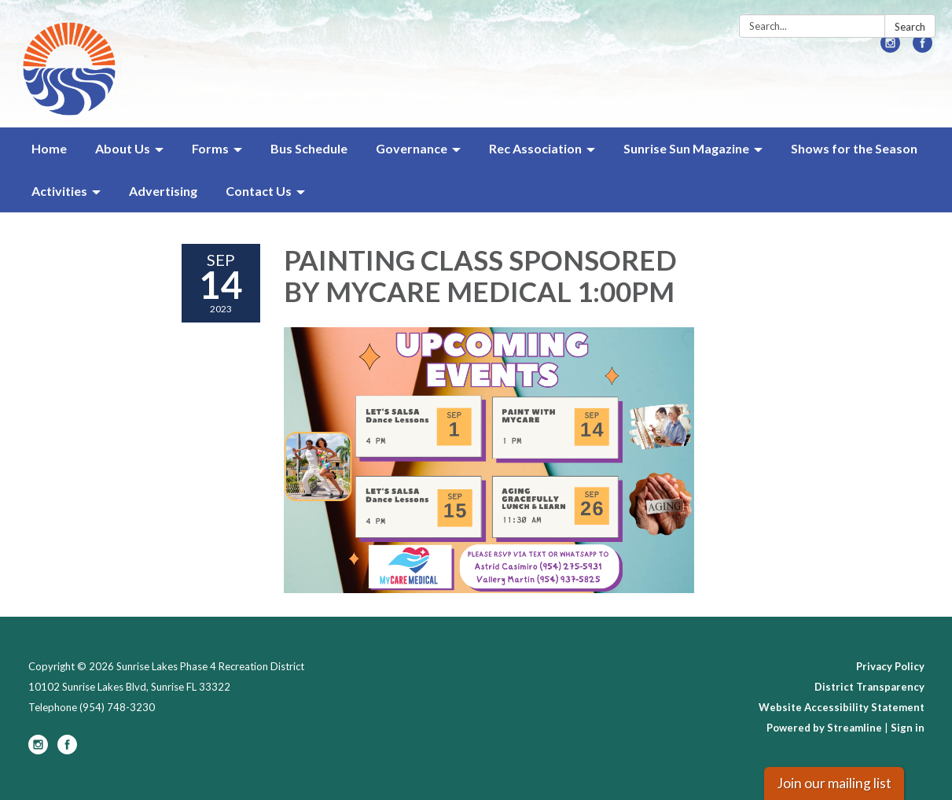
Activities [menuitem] (59, 190)
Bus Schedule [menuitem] (308, 148)
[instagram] (890, 47)
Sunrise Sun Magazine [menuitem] (686, 148)
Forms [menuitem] (210, 148)
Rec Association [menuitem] (535, 148)
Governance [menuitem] (411, 148)
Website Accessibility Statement (841, 707)
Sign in (907, 727)
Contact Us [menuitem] (259, 190)
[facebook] (922, 47)
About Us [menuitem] (122, 148)
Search (910, 26)
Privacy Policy (890, 666)
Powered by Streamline (824, 727)
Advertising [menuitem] (163, 190)
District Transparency (869, 686)
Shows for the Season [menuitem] (854, 148)
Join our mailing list (834, 783)
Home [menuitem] (49, 148)
